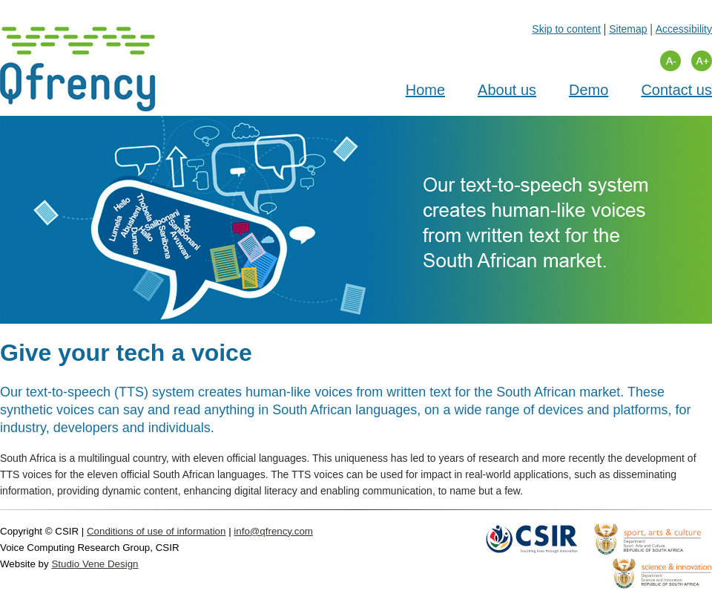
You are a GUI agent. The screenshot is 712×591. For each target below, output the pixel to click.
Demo (588, 90)
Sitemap (628, 29)
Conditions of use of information (156, 531)
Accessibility (684, 29)
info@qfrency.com (273, 531)
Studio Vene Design (94, 563)
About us (507, 90)
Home (425, 90)
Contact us (676, 90)
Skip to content (566, 29)
